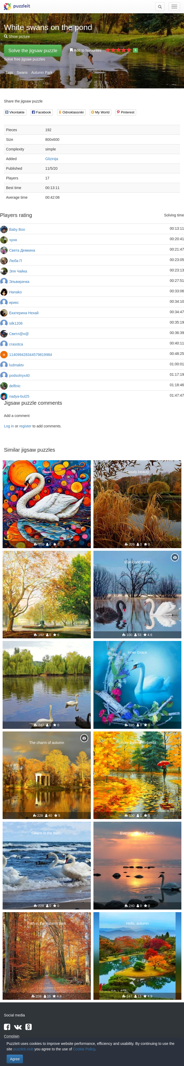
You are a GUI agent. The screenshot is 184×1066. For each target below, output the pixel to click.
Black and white (137, 562)
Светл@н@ (19, 334)
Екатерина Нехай (23, 313)
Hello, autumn (137, 923)
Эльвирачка (19, 282)
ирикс (14, 302)
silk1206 (16, 323)
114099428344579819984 (30, 355)
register (25, 426)
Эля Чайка (18, 271)
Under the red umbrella (137, 743)
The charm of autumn (46, 743)
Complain (11, 1036)
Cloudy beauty (137, 472)
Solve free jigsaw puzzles (24, 59)
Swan (46, 472)
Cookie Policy (84, 1049)
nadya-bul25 (19, 396)
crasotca (16, 344)
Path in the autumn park (46, 923)
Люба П (15, 261)
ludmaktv (16, 365)
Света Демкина (22, 250)
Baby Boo (17, 229)
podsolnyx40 (19, 375)
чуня (13, 240)
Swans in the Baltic (46, 833)
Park (47, 562)
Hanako (15, 292)
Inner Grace (137, 652)
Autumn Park (41, 72)
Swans (21, 72)
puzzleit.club (23, 1049)
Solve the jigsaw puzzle (32, 50)
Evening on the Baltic (137, 833)
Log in (9, 426)
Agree (15, 1059)
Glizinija (51, 159)
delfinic (15, 386)
